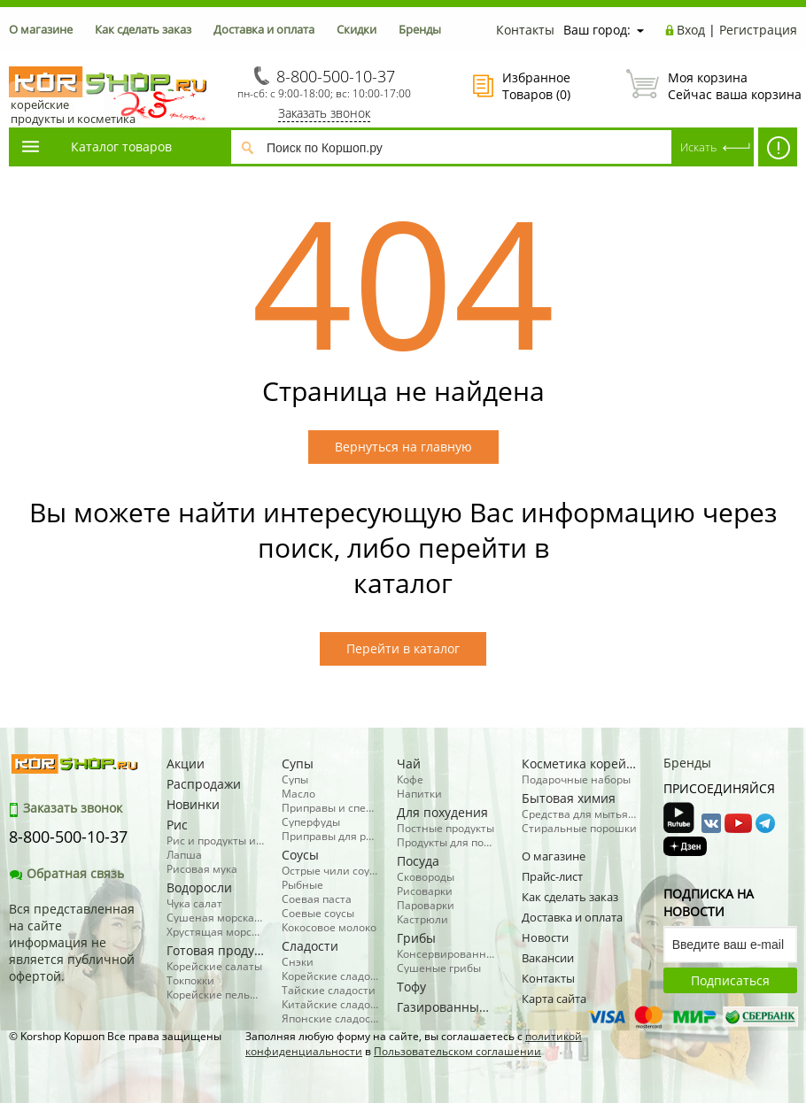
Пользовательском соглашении (457, 1051)
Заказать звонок (324, 112)
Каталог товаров (95, 146)
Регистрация (758, 29)
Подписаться (730, 980)
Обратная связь (66, 873)
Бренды (420, 29)
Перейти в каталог (403, 648)
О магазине (41, 29)
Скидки (356, 29)
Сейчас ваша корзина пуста (711, 86)
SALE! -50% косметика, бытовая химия (777, 151)
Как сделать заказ (143, 29)
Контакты (525, 29)
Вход (691, 29)
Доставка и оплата (263, 29)
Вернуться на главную (403, 446)
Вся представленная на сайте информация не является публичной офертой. (72, 942)
